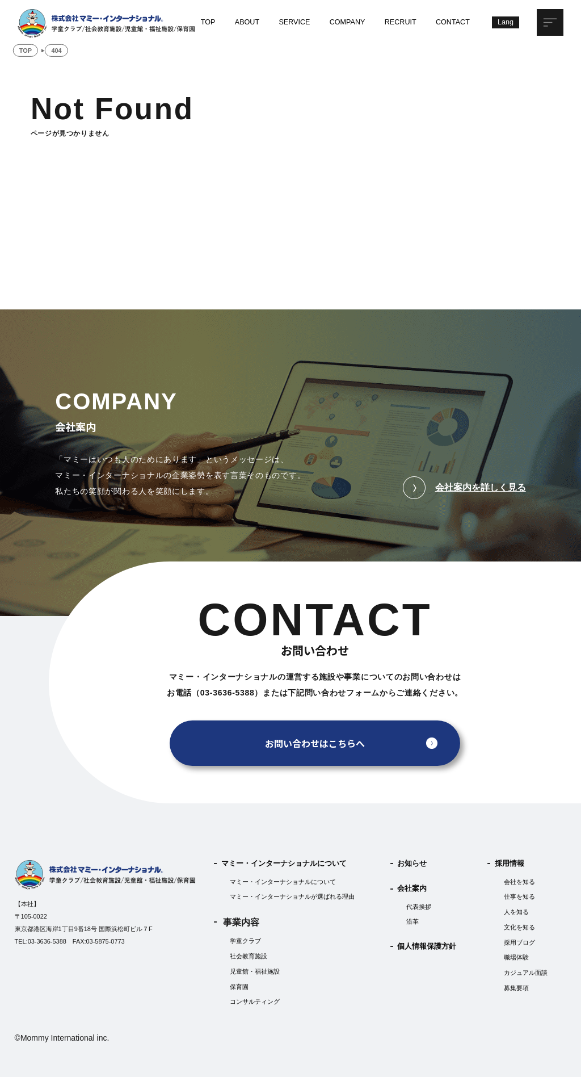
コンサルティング (255, 1002)
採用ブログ (519, 942)
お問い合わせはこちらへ (315, 743)
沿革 (412, 922)
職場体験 (516, 957)
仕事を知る (519, 897)
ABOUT (247, 22)
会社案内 (412, 889)
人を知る (516, 911)
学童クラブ (245, 941)
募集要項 (516, 987)
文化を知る (519, 927)
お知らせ (412, 864)
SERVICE (294, 22)
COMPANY (347, 22)
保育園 (239, 986)
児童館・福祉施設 (255, 971)
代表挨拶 (418, 906)
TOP (208, 22)
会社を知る (519, 881)
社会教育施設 (248, 956)
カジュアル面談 (526, 972)
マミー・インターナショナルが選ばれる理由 (292, 897)
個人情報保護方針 (426, 946)
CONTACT (453, 22)
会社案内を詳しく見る (464, 487)
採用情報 (509, 864)
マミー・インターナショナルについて (284, 864)
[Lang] (505, 22)
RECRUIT (400, 22)
